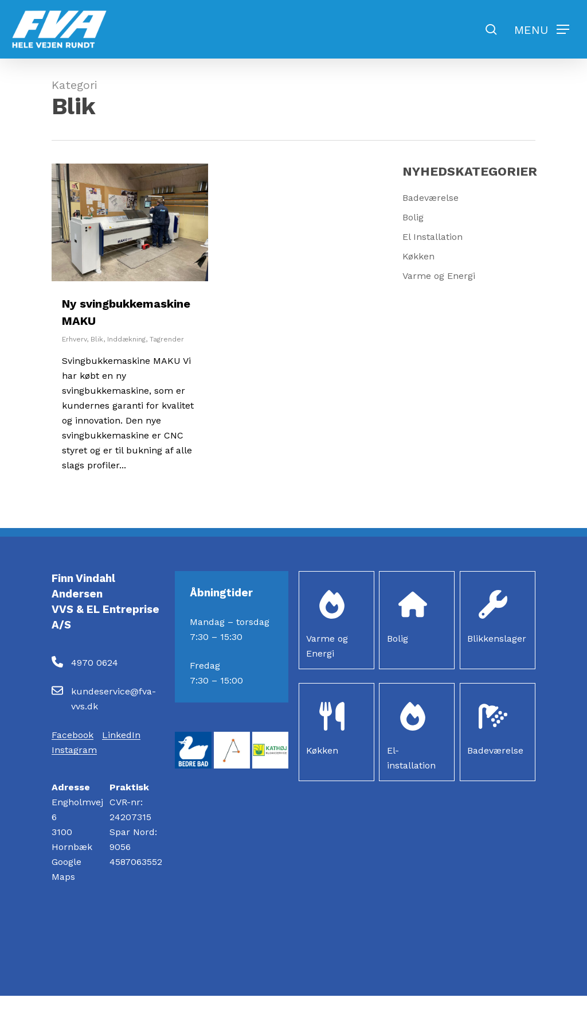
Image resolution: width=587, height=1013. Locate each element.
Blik (97, 339)
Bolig (413, 217)
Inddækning (126, 339)
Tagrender (167, 339)
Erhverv (74, 339)
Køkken (418, 256)
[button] (541, 30)
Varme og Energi (438, 275)
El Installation (432, 236)
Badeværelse (430, 197)
